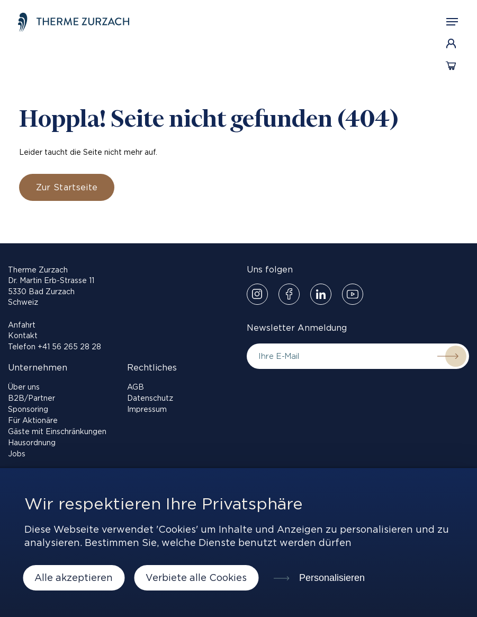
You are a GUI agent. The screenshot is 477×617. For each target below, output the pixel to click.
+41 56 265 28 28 (69, 346)
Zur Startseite (66, 187)
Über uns (24, 387)
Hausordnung (32, 442)
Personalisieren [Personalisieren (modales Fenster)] (330, 577)
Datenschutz (150, 398)
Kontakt (23, 335)
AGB (135, 387)
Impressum (147, 409)
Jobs (16, 453)
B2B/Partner (31, 398)
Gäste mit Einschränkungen (57, 431)
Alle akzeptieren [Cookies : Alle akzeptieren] (73, 577)
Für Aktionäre (33, 420)
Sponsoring (28, 409)
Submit (447, 356)
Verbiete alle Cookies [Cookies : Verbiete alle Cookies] (196, 577)
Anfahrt (21, 325)
